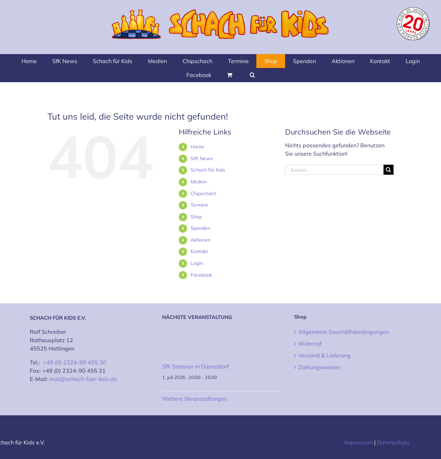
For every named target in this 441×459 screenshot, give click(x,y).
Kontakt (199, 251)
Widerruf (309, 343)
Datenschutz (393, 442)
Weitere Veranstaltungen (194, 398)
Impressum (358, 442)
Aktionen (200, 240)
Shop (196, 217)
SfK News (202, 158)
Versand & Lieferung (324, 355)
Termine (199, 205)
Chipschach (203, 193)
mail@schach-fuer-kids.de (83, 378)
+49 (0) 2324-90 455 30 (74, 362)
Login (197, 263)
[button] (252, 75)
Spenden (200, 228)
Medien (199, 182)
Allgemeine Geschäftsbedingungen (343, 331)
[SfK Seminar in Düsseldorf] (175, 346)
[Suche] (388, 170)
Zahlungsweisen (319, 367)
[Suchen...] (334, 170)
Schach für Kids (208, 170)
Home (197, 147)
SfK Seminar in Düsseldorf (195, 366)
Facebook (201, 275)
